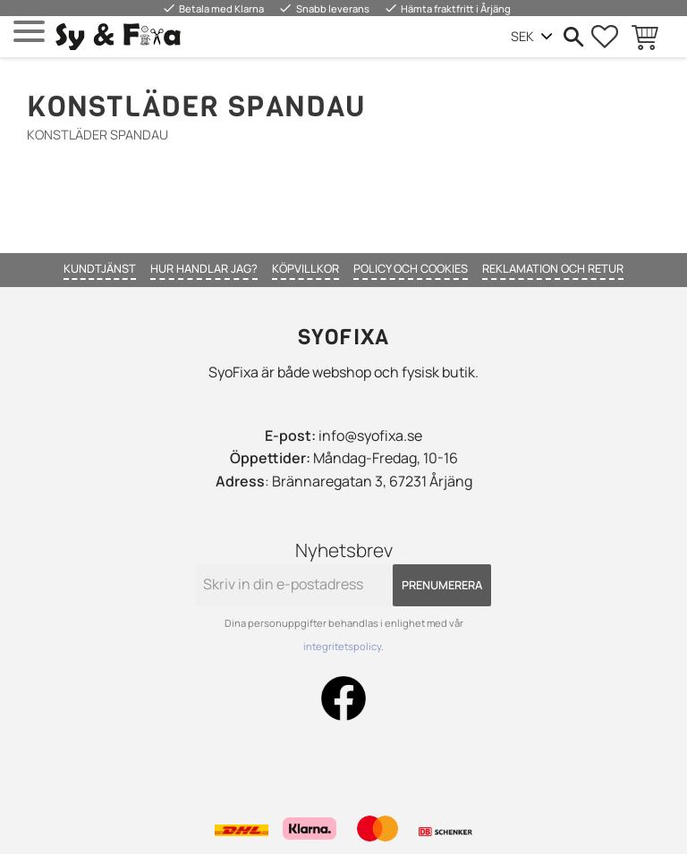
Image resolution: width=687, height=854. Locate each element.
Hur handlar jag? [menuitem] (204, 268)
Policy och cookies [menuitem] (410, 268)
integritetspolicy (342, 646)
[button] (29, 31)
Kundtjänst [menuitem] (100, 268)
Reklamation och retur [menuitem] (552, 268)
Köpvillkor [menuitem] (305, 268)
